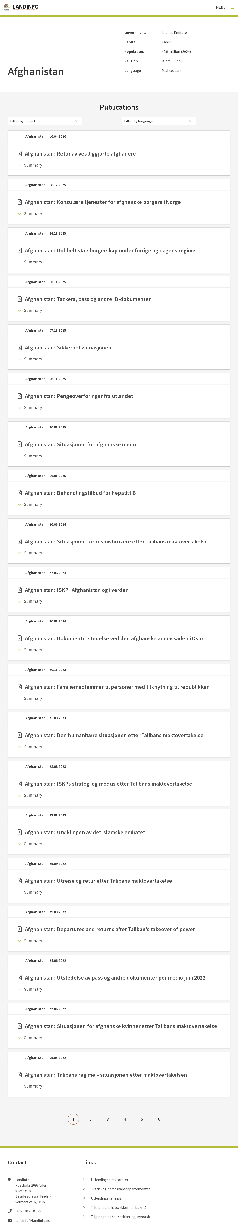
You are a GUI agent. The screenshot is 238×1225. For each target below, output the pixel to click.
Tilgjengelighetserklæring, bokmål (119, 1207)
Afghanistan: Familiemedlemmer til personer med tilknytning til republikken (114, 686)
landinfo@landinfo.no (32, 1220)
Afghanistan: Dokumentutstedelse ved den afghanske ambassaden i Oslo (110, 638)
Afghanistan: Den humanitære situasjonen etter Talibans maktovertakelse (111, 735)
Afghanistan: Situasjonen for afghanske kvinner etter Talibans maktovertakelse (117, 1026)
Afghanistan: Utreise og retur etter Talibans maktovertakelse (95, 880)
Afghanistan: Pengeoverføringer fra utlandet (75, 396)
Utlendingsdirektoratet (109, 1179)
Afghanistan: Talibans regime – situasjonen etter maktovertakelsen (102, 1074)
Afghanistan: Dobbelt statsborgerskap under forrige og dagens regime (106, 250)
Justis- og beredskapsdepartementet (120, 1189)
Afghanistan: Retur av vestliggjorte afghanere (77, 153)
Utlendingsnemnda (106, 1198)
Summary (33, 165)
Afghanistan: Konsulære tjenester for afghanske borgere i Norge (99, 202)
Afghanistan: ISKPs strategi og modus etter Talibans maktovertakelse (105, 783)
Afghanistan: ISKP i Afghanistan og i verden (73, 589)
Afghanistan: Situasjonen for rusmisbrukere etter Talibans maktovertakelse (113, 541)
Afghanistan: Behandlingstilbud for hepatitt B (77, 492)
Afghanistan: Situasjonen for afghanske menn (77, 444)
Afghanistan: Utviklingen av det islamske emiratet (81, 832)
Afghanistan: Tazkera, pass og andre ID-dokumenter (84, 299)
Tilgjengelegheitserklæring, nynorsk (120, 1216)
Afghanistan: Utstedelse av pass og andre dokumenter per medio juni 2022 (111, 977)
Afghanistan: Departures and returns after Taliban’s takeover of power (106, 929)
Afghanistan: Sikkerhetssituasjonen (64, 347)
